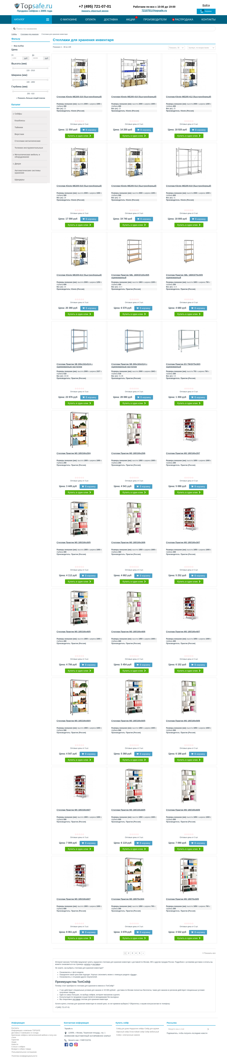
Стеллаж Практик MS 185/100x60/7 (73, 899)
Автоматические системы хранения (28, 171)
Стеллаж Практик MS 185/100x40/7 (183, 631)
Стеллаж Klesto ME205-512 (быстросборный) (133, 186)
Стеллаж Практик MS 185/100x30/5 (73, 542)
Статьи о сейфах (18, 1047)
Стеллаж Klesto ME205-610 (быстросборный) (188, 186)
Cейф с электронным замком (128, 1035)
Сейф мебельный (152, 1032)
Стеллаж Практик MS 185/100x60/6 (183, 810)
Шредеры (19, 179)
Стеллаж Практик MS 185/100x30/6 (128, 542)
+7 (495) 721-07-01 (95, 6)
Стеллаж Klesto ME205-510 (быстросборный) (79, 186)
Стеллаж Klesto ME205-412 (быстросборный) (188, 97)
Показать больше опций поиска (31, 98)
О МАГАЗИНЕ (68, 19)
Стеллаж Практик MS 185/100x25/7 (183, 453)
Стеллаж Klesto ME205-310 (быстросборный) (79, 97)
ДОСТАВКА (111, 19)
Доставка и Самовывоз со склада (25, 1033)
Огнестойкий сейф (136, 1032)
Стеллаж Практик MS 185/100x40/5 (73, 631)
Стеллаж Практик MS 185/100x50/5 (128, 721)
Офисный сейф (122, 1032)
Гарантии (15, 1040)
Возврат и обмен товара (21, 1049)
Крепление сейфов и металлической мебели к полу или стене (33, 1036)
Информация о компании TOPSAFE (25, 1030)
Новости (14, 1044)
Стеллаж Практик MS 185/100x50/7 (73, 810)
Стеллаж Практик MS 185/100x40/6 (128, 631)
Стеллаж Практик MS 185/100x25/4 (73, 453)
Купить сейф (122, 1023)
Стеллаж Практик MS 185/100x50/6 (183, 721)
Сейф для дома (122, 1029)
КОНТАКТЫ (209, 19)
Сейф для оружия (151, 1029)
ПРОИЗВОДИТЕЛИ (154, 19)
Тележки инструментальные (29, 148)
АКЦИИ (130, 19)
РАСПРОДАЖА (184, 19)
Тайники (19, 127)
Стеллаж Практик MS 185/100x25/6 (128, 453)
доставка (96, 964)
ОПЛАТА (90, 19)
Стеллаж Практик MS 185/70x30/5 (182, 899)
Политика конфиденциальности (24, 1056)
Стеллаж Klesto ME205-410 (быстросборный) (133, 97)
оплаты (87, 964)
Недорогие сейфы (136, 1029)
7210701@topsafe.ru (154, 10)
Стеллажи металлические (28, 141)
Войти (206, 5)
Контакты (15, 1028)
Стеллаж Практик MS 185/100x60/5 (128, 810)
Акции (133, 975)
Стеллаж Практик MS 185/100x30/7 (183, 542)
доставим (76, 999)
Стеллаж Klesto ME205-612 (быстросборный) (79, 275)
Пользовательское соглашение (24, 1052)
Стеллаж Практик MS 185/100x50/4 (73, 721)
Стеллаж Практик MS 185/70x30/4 (127, 899)
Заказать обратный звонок (94, 11)
